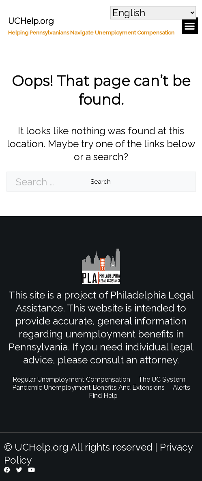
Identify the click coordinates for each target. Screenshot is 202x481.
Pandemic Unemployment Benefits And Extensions (88, 387)
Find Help (103, 395)
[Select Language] (153, 12)
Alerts (181, 387)
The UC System (161, 379)
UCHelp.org (31, 21)
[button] (190, 25)
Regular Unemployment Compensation (71, 379)
